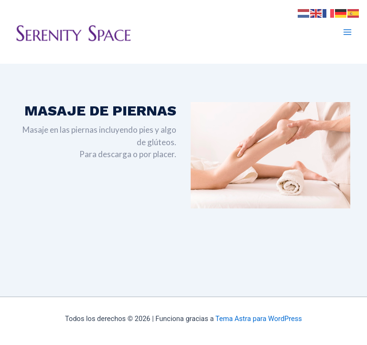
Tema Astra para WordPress (259, 318)
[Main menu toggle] (347, 32)
